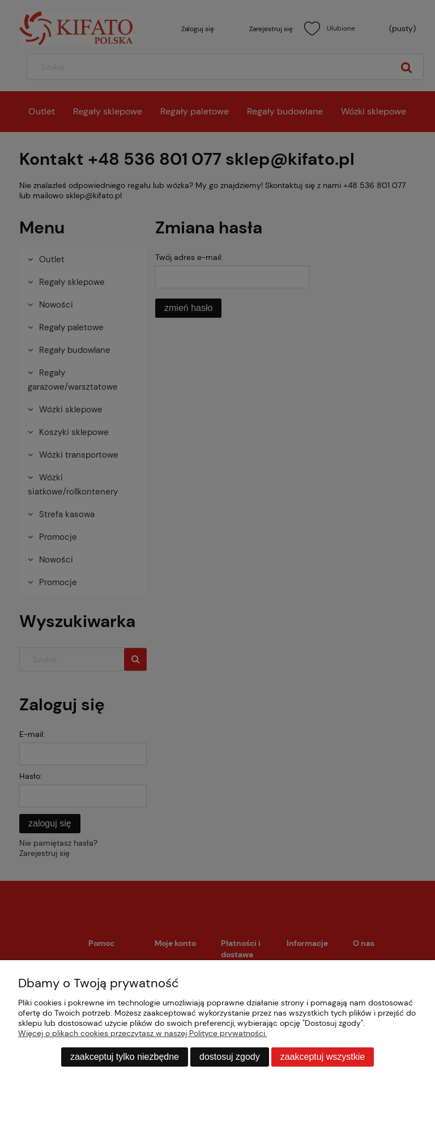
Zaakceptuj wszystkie (322, 1057)
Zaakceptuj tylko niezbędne (124, 1057)
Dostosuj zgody (229, 1057)
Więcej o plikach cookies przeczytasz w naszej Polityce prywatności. (142, 1033)
